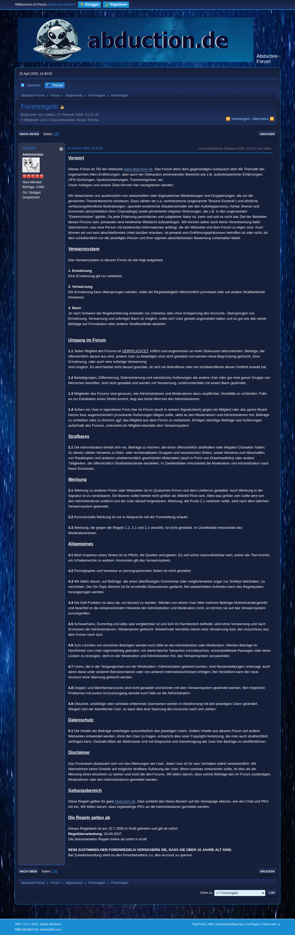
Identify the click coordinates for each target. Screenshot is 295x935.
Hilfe (211, 924)
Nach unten (29, 134)
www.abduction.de (138, 169)
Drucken (267, 134)
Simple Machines (51, 924)
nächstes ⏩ (263, 119)
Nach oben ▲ (271, 924)
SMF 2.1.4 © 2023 (26, 924)
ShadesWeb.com (50, 929)
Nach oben (28, 871)
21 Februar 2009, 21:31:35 (85, 148)
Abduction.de (125, 801)
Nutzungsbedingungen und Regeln (238, 924)
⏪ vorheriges (238, 119)
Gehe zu (206, 893)
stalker (29, 148)
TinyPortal (198, 924)
